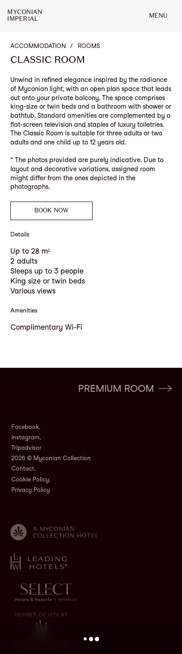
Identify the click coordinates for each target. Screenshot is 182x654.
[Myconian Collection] (54, 532)
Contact (22, 468)
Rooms (89, 46)
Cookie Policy (30, 479)
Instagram (25, 437)
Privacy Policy (30, 489)
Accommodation (38, 46)
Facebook (25, 426)
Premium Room (125, 388)
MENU (158, 15)
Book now (51, 210)
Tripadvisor (26, 447)
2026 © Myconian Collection (51, 458)
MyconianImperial (24, 15)
